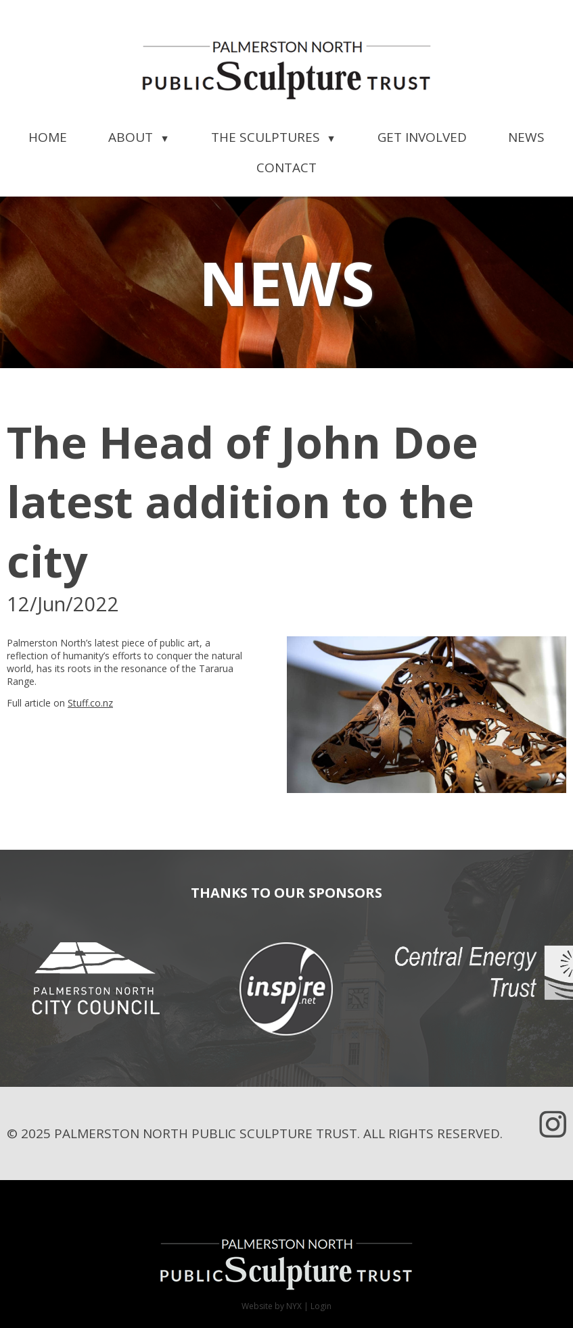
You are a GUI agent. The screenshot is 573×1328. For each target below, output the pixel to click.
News (526, 137)
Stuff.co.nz (90, 702)
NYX (294, 1306)
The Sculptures (273, 137)
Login (321, 1306)
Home (47, 137)
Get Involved (422, 137)
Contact (286, 167)
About (138, 137)
